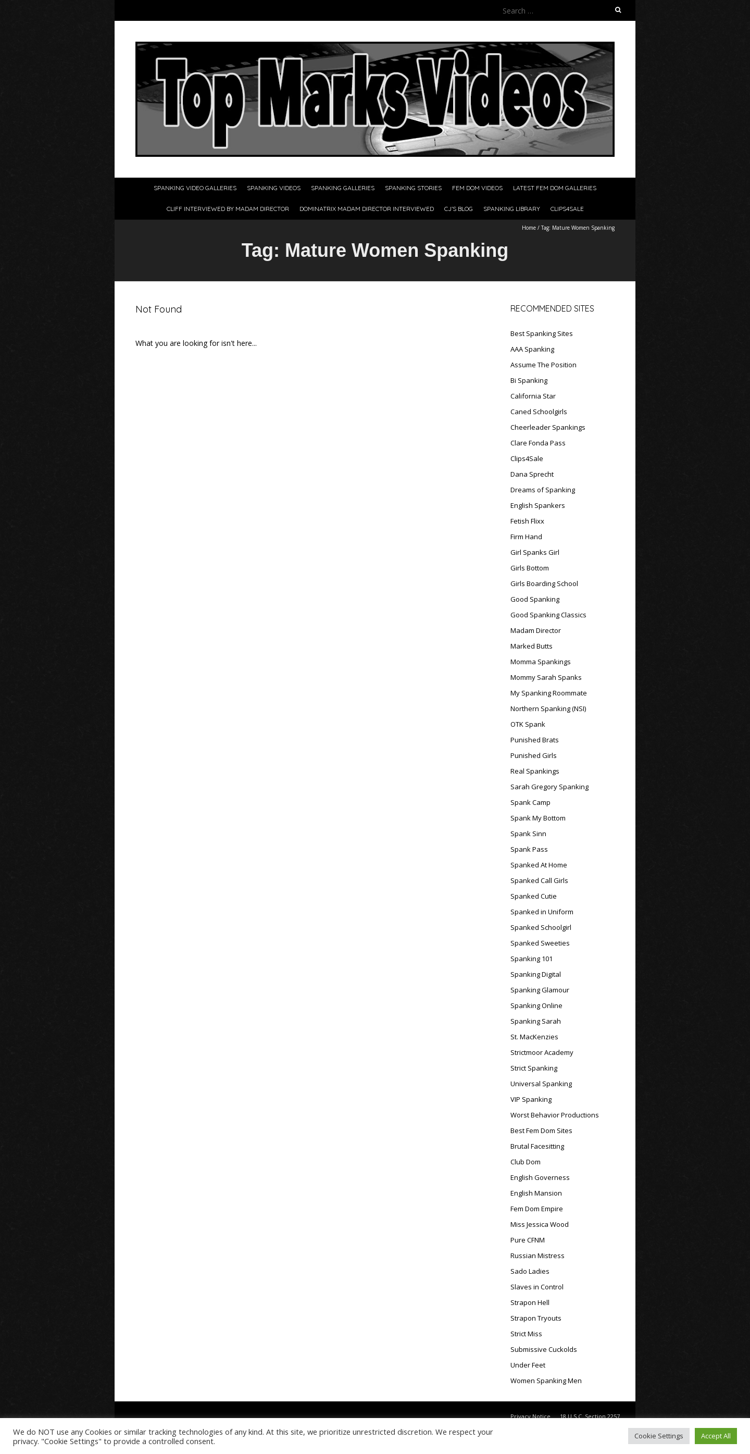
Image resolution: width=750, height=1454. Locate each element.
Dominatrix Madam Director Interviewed (366, 209)
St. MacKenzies (534, 1036)
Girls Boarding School (544, 583)
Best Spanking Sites (541, 333)
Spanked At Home (538, 864)
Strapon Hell (529, 1302)
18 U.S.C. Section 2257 (590, 1416)
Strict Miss (526, 1333)
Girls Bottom (529, 568)
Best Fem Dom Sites (541, 1130)
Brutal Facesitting (537, 1146)
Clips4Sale (567, 209)
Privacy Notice (530, 1416)
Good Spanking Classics (548, 614)
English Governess (540, 1177)
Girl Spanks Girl (534, 552)
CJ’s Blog (458, 209)
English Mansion (536, 1193)
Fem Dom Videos (477, 188)
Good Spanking (534, 599)
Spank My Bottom (538, 818)
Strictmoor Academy (541, 1052)
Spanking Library (511, 209)
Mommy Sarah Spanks (546, 677)
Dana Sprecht (532, 474)
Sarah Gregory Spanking (549, 786)
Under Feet (527, 1365)
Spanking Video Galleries (195, 188)
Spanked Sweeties (540, 943)
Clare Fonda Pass (538, 443)
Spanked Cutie (533, 896)
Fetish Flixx (527, 521)
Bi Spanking (528, 380)
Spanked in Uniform (541, 911)
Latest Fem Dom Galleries (554, 188)
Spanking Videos (274, 188)
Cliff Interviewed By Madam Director (228, 209)
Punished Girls (533, 755)
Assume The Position (543, 364)
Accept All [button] (716, 1435)
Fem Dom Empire (536, 1208)
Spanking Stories (413, 188)
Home (529, 227)
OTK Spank (527, 724)
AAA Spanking (532, 349)
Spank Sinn (528, 833)
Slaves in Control (537, 1286)
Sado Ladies (529, 1271)
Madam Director (535, 630)
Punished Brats (534, 739)
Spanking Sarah (535, 1021)
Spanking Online (536, 1005)
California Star (533, 396)
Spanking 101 (531, 958)
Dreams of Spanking (542, 489)
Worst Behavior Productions (554, 1115)
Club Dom (525, 1161)
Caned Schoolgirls (538, 411)
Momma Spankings (540, 661)
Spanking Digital (535, 974)
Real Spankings (534, 771)
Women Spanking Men (546, 1380)
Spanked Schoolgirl (540, 927)
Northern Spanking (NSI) (548, 708)
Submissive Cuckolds (543, 1349)
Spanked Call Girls (539, 880)
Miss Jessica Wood (539, 1224)
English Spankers (537, 505)
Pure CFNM (527, 1240)
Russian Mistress (537, 1255)
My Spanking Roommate (548, 693)
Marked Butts (531, 646)
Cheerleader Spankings (547, 427)
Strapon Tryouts (535, 1318)
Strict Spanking (533, 1068)
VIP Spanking (531, 1099)
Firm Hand (526, 536)
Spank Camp (530, 802)
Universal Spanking (541, 1083)
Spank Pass (529, 849)
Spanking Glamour (539, 990)
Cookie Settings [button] (658, 1435)
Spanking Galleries (342, 188)
